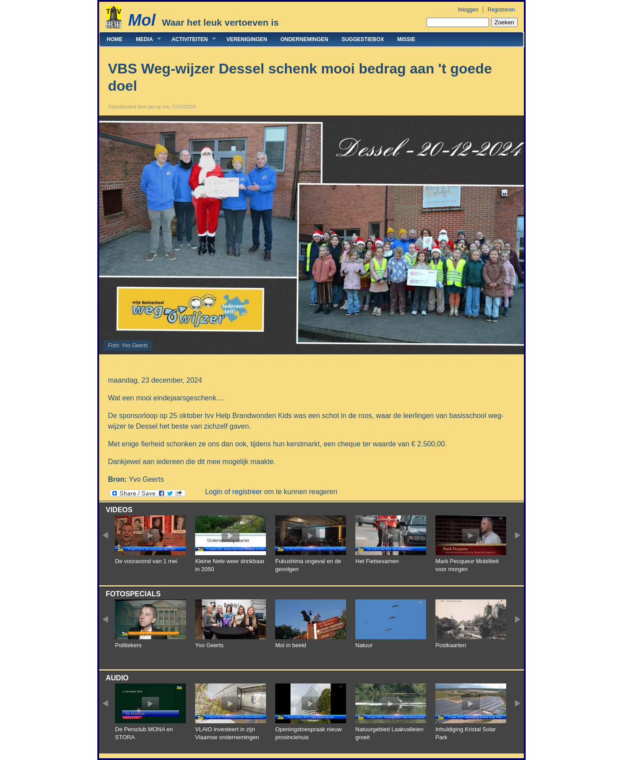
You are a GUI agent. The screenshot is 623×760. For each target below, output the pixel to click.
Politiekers (128, 645)
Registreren (501, 10)
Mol (141, 20)
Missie (406, 39)
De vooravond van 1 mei (146, 561)
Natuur (364, 645)
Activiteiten (190, 39)
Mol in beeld (290, 645)
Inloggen (468, 10)
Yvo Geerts (209, 645)
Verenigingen (247, 39)
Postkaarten (450, 645)
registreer (247, 491)
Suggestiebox (363, 39)
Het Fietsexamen (377, 561)
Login (213, 491)
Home (115, 39)
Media (145, 39)
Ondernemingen (304, 39)
